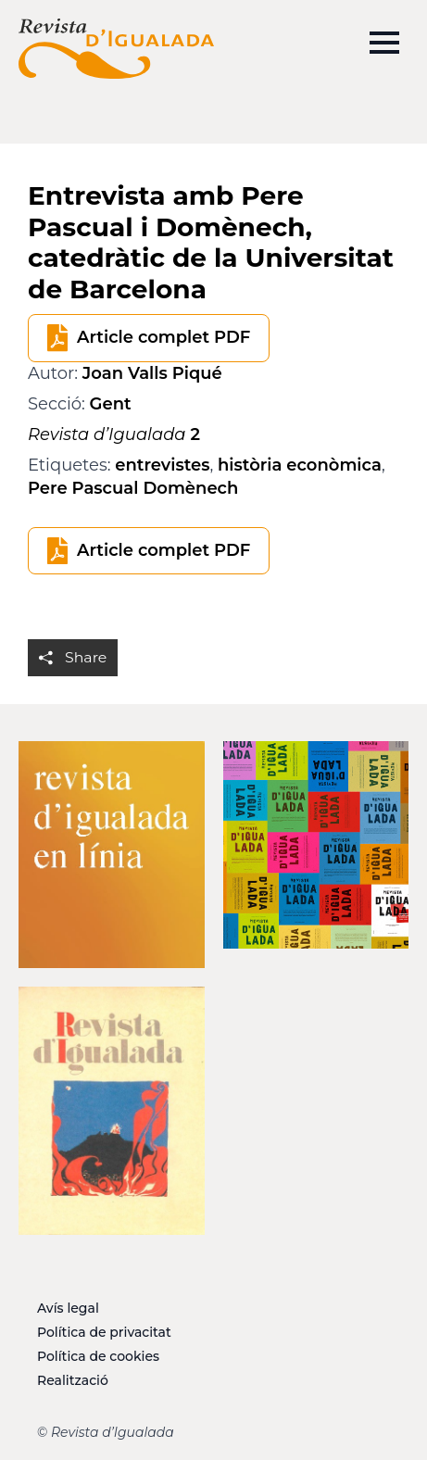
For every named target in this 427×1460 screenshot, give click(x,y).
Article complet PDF (163, 337)
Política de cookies (98, 1356)
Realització (72, 1380)
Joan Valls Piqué (152, 373)
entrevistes (162, 465)
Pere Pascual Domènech (133, 488)
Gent (111, 404)
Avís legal (68, 1308)
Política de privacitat (104, 1332)
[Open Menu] (384, 42)
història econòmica (300, 465)
